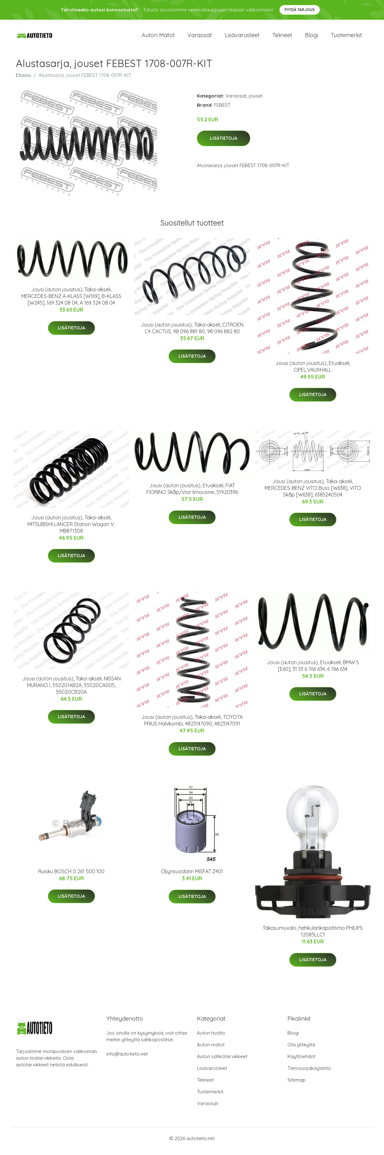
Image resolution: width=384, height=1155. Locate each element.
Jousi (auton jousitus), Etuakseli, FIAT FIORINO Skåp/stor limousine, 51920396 (192, 494)
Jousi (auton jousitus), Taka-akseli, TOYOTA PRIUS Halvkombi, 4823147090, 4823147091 (192, 726)
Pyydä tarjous (300, 9)
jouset (256, 101)
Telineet (282, 38)
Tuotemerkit (346, 38)
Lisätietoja (223, 144)
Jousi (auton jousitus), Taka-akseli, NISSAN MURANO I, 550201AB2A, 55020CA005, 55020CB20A (71, 690)
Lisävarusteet (242, 38)
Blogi (311, 38)
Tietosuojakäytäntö (309, 1074)
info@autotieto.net (127, 1060)
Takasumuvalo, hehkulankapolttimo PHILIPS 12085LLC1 (313, 936)
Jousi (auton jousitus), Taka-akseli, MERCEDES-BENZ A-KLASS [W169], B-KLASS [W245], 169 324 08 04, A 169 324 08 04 (71, 301)
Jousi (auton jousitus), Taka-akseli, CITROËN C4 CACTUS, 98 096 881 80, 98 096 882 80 (192, 333)
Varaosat (199, 38)
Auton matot (158, 38)
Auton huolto (211, 1039)
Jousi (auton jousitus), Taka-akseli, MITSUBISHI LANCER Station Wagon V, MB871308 (71, 529)
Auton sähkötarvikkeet (222, 1062)
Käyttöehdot (301, 1062)
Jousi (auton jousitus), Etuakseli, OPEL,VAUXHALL (312, 371)
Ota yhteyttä (301, 1050)
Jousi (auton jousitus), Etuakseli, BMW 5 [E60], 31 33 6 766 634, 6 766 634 (313, 671)
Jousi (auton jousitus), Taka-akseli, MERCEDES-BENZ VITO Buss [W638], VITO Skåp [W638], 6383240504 (313, 493)
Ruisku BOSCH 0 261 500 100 (71, 877)
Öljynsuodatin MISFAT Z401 (192, 877)
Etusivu (23, 81)
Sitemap (296, 1086)
